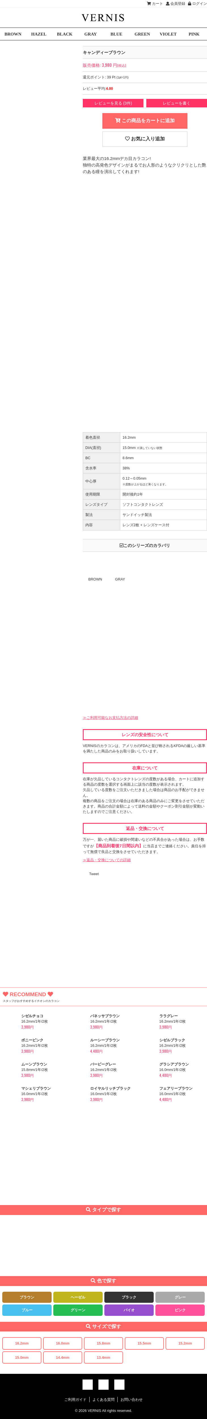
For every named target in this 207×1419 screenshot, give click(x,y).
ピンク (180, 1310)
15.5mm (144, 1343)
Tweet (94, 874)
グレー (180, 1297)
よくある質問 (103, 1399)
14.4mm (62, 1357)
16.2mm (22, 1343)
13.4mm (103, 1357)
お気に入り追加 (145, 139)
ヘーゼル (78, 1297)
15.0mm (22, 1357)
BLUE (116, 34)
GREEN (142, 34)
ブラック (129, 1297)
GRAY (90, 34)
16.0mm (62, 1343)
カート (155, 3)
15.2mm (185, 1343)
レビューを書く (177, 103)
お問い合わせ (132, 1399)
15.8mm (103, 1343)
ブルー (27, 1310)
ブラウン (27, 1297)
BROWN (13, 34)
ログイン (197, 3)
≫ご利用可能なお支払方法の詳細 (110, 717)
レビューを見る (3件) (113, 103)
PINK (194, 34)
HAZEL (39, 34)
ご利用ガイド (75, 1399)
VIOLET (168, 34)
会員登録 (175, 3)
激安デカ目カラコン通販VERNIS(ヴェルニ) (103, 17)
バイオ (129, 1310)
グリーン (78, 1310)
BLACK (65, 34)
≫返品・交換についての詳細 (107, 860)
